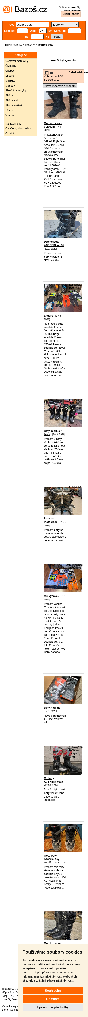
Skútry (9, 95)
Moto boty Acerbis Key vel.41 (51, 859)
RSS (12, 996)
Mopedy (10, 85)
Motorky (30, 44)
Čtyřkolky (10, 65)
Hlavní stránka (13, 44)
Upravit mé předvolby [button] (53, 1007)
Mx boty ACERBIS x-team (54, 780)
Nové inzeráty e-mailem (60, 85)
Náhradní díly (13, 123)
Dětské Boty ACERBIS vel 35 (54, 243)
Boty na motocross (50, 520)
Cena (72, 72)
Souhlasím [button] (53, 990)
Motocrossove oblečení (53, 125)
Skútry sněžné (13, 105)
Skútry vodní (12, 100)
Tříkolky (10, 110)
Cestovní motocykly (16, 61)
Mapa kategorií (10, 1006)
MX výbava (51, 596)
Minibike (10, 80)
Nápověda (8, 992)
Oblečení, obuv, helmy (18, 128)
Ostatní (9, 133)
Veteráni (10, 115)
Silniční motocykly (15, 90)
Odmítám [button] (53, 999)
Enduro (9, 75)
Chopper (10, 70)
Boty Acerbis (52, 707)
